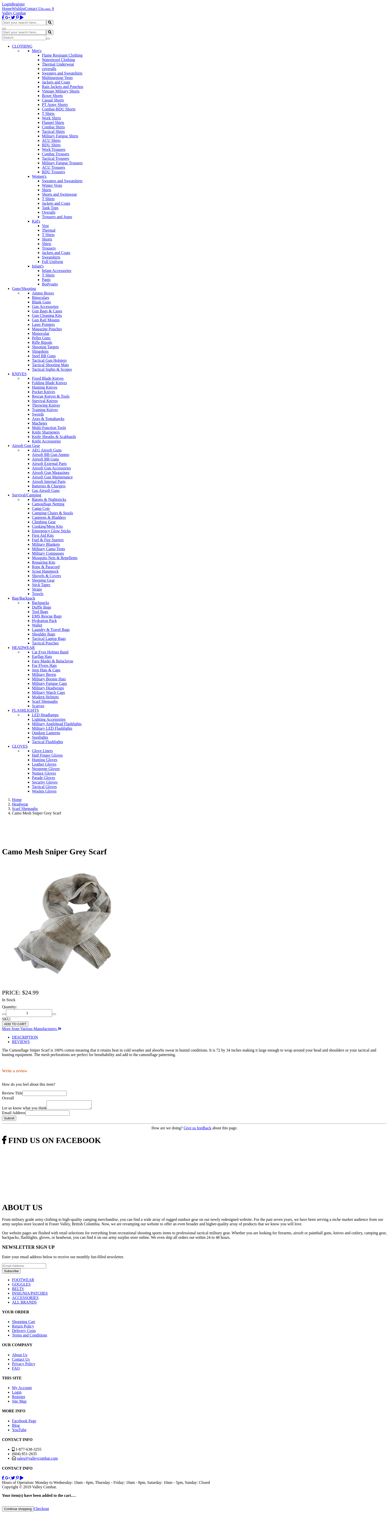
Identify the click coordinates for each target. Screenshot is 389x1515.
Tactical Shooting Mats (50, 365)
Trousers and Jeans (57, 217)
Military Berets (44, 674)
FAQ (16, 1370)
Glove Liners (42, 751)
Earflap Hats (42, 656)
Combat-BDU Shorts (59, 109)
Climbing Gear (44, 522)
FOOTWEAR (23, 1281)
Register (18, 4)
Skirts (46, 190)
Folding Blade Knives (49, 383)
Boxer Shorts (52, 95)
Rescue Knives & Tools (51, 396)
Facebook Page (24, 1422)
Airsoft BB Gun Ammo (50, 454)
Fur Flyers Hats (44, 665)
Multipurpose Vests (57, 78)
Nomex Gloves (44, 773)
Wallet (37, 625)
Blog (16, 1427)
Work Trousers (53, 149)
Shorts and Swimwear (59, 194)
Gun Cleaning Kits (47, 315)
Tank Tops (50, 208)
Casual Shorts (53, 100)
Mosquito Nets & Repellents (55, 558)
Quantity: (9, 1007)
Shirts (46, 244)
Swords (38, 414)
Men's (36, 51)
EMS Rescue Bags (47, 616)
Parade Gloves (43, 778)
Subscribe (11, 1272)
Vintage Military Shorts (61, 91)
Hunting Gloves (44, 760)
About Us (19, 1356)
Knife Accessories (46, 441)
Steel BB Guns (44, 356)
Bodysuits (50, 284)
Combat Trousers (55, 154)
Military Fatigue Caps (49, 683)
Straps (37, 589)
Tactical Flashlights (47, 742)
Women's (39, 176)
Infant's (38, 266)
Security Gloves (45, 782)
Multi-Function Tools (49, 428)
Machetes (39, 423)
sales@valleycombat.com (37, 1460)
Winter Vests (52, 185)
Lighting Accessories (49, 719)
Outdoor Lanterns (46, 733)
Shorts (47, 239)
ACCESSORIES (25, 1299)
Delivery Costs (24, 1332)
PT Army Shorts (55, 104)
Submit (9, 1120)
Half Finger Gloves (47, 755)
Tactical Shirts (53, 131)
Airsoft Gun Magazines (50, 472)
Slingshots (40, 351)
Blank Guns (41, 302)
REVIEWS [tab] (21, 1042)
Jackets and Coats (56, 82)
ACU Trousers (53, 167)
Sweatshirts (51, 257)
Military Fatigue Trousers (62, 163)
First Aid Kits (43, 535)
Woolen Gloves (44, 791)
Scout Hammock (45, 571)
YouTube (19, 1431)
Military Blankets (46, 544)
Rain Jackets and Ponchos (62, 87)
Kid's (36, 221)
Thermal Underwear (58, 64)
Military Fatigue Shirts (60, 136)
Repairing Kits (43, 562)
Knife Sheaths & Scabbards (54, 437)
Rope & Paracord (46, 567)
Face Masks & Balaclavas (52, 661)
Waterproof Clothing (58, 60)
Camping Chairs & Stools (52, 513)
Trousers (49, 248)
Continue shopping (18, 1510)
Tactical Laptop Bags (49, 638)
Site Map (19, 1403)
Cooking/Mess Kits (47, 526)
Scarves (38, 706)
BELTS (18, 1290)
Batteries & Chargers (49, 486)
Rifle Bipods (42, 342)
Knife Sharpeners (46, 432)
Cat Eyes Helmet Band (50, 652)
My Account (22, 1389)
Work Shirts (51, 118)
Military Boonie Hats (49, 679)
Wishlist (18, 8)
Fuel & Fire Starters (48, 540)
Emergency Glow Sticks (51, 531)
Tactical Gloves (44, 787)
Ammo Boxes (43, 293)
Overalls (48, 212)
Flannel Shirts (53, 122)
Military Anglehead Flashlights (57, 724)
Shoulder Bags (43, 634)
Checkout (41, 1510)
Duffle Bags (41, 607)
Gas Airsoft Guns (46, 490)
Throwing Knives (46, 405)
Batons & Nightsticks (49, 499)
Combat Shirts (53, 127)
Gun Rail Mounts (46, 320)
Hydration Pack (44, 621)
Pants (46, 279)
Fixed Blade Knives (48, 378)
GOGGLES (21, 1286)
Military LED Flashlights (52, 728)
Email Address (13, 1114)
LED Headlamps (45, 715)
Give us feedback (197, 1129)
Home (7, 8)
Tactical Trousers (55, 158)
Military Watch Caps (48, 692)
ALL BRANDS (24, 1304)
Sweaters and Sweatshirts (62, 73)
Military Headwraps (48, 688)
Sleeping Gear (43, 580)
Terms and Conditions (29, 1337)
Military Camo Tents (48, 549)
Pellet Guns (41, 338)
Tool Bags (40, 612)
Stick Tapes (41, 585)
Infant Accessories (56, 270)
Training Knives (45, 410)
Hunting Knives (44, 387)
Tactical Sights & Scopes (52, 369)
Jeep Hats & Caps (46, 670)
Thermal (48, 230)
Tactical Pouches (45, 643)
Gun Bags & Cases (47, 311)
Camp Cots (41, 508)
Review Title (12, 1093)
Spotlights (40, 737)
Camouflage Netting (48, 504)
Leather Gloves (44, 764)
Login (6, 4)
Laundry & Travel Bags (51, 629)
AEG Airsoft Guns (47, 450)
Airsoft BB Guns (45, 459)
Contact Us (34, 8)
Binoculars (40, 297)
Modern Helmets (45, 697)
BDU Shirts (51, 145)
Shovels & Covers (46, 576)
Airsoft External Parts (49, 463)
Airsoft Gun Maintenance (52, 477)
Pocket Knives (43, 392)
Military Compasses (48, 553)
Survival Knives (45, 401)
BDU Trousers (53, 172)
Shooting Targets (45, 347)
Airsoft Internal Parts (49, 481)
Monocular (40, 333)
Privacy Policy (23, 1365)
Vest (45, 226)
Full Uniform (52, 262)
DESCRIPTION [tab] (25, 1037)
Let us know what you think (24, 1109)
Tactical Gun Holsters (49, 360)
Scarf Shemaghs (45, 701)
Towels (37, 594)
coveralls (49, 69)
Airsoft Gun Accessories (51, 468)
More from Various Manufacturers (31, 1029)
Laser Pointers (43, 324)
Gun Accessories (45, 306)
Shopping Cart (23, 1323)
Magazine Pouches (47, 329)
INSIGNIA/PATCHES (30, 1295)
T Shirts (48, 113)
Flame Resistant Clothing (62, 55)
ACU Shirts (51, 140)
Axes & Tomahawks (48, 419)
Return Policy (23, 1328)
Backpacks (40, 603)
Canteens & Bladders (49, 517)
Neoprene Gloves (46, 769)
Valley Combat (14, 13)
